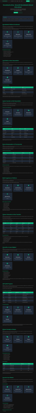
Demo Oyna (20, 12)
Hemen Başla (15, 12)
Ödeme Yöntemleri (25, 18)
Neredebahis (5, 1)
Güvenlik (28, 18)
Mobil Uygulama (21, 18)
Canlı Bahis (9, 18)
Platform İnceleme (5, 18)
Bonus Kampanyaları (17, 18)
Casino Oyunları (12, 18)
